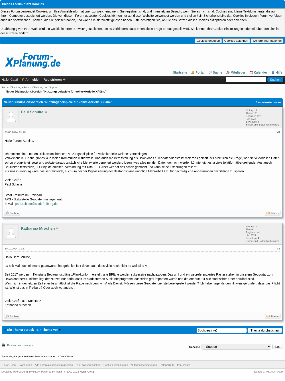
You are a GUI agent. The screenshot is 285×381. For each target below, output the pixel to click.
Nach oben (25, 364)
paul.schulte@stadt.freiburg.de (36, 204)
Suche (217, 72)
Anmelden (33, 79)
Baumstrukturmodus (268, 102)
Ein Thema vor (47, 330)
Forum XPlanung (11, 87)
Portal (199, 72)
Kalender (260, 72)
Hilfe (279, 72)
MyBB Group (87, 371)
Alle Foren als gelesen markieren (54, 364)
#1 (278, 132)
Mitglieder (238, 72)
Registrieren (53, 79)
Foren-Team (9, 364)
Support (53, 87)
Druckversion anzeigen (20, 345)
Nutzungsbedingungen (144, 364)
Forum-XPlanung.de (35, 87)
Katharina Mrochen (38, 228)
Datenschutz (167, 364)
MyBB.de (34, 371)
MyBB (59, 371)
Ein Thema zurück (20, 330)
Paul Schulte (32, 112)
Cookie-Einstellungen (115, 364)
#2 (278, 248)
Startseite (180, 72)
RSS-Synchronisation (88, 364)
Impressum (183, 364)
